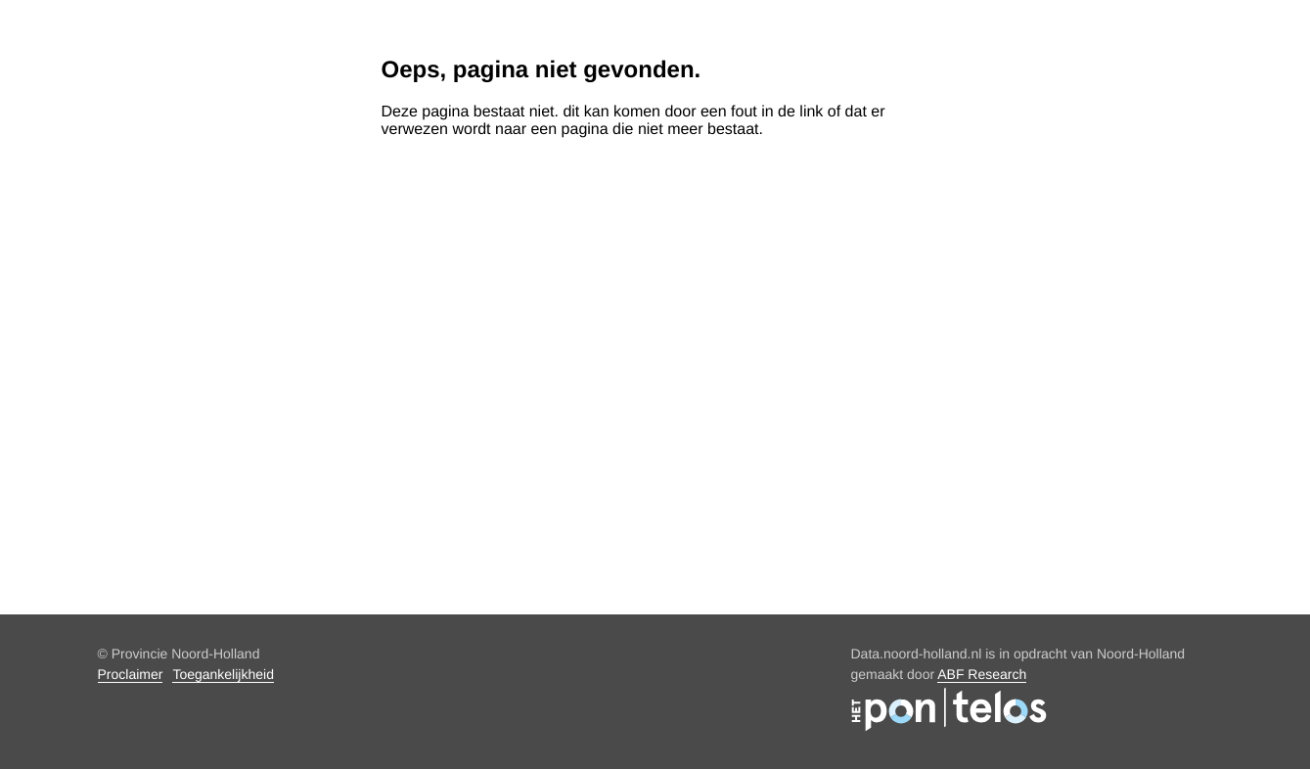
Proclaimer (130, 674)
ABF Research (981, 674)
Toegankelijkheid (223, 674)
